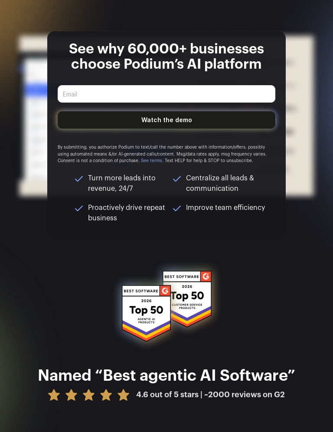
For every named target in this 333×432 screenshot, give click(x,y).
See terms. (152, 161)
